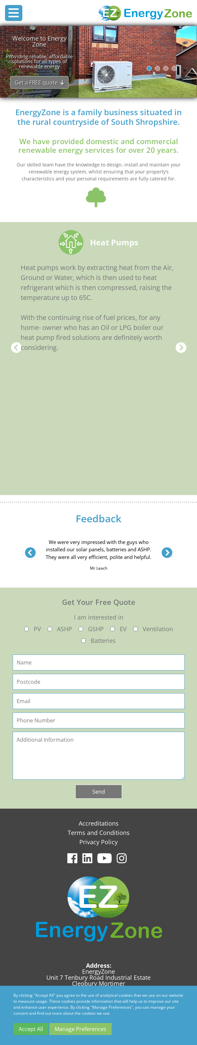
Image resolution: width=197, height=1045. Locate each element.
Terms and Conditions (99, 833)
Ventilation (158, 629)
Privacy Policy (98, 842)
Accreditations (99, 823)
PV (37, 629)
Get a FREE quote (39, 82)
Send (98, 791)
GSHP (96, 629)
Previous (16, 347)
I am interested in (98, 617)
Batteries (103, 641)
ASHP (64, 629)
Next (181, 347)
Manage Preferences (80, 1029)
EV (123, 629)
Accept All (31, 1029)
